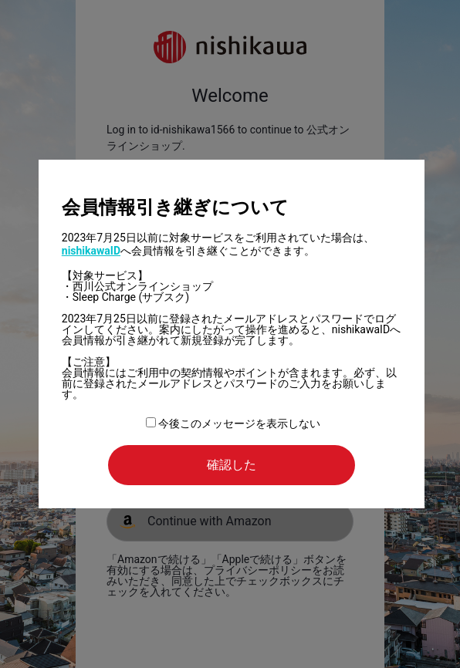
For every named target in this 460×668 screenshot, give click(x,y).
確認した (231, 464)
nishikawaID (91, 251)
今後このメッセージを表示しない (233, 423)
